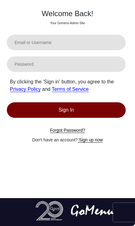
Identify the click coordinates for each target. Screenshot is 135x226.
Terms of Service (70, 89)
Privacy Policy (25, 89)
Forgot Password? (67, 130)
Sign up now (90, 139)
